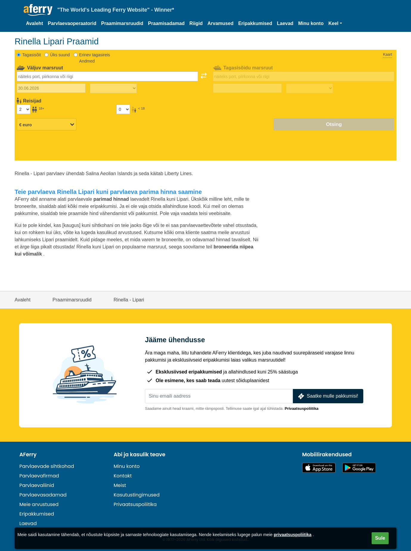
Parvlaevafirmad (39, 475)
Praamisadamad (166, 23)
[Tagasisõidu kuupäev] (247, 88)
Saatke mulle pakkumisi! (327, 396)
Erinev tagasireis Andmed (94, 57)
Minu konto (311, 23)
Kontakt (123, 475)
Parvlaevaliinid (36, 485)
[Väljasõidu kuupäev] (51, 88)
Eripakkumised (255, 23)
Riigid (196, 23)
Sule (380, 538)
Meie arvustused (38, 504)
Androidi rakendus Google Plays (359, 468)
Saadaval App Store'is (319, 468)
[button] (335, 23)
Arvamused (221, 23)
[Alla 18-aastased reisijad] (123, 109)
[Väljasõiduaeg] (113, 88)
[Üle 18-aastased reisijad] (23, 109)
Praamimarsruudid (122, 23)
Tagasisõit (31, 54)
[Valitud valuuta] (46, 125)
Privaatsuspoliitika (302, 408)
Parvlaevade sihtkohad (46, 466)
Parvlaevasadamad (43, 494)
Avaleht (34, 23)
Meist (120, 485)
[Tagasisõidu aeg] (309, 88)
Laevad (285, 23)
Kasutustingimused (137, 494)
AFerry (28, 454)
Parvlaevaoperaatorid (72, 23)
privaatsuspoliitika (292, 534)
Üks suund (60, 54)
